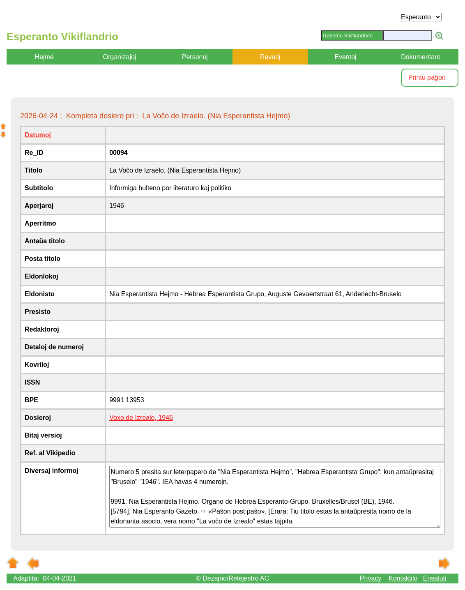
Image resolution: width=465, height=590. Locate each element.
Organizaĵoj (119, 56)
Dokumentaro (420, 56)
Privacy (370, 578)
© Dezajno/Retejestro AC (232, 578)
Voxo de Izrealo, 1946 (141, 417)
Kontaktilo (403, 578)
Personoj (195, 56)
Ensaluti (435, 578)
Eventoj (345, 56)
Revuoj (270, 56)
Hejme (44, 56)
